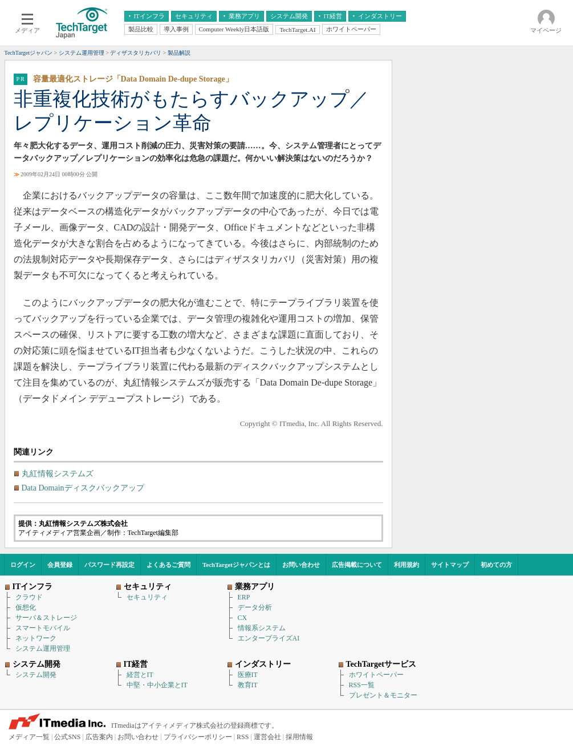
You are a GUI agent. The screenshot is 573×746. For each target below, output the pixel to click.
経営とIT (140, 675)
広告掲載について (357, 564)
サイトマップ (450, 564)
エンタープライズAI (269, 638)
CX (242, 618)
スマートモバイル (42, 628)
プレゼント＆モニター (383, 695)
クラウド (29, 597)
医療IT (248, 675)
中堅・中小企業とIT (157, 685)
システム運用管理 (42, 648)
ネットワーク (35, 638)
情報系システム (262, 628)
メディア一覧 (29, 737)
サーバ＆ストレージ (46, 618)
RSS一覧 (362, 685)
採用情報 (299, 737)
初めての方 (496, 564)
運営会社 (267, 737)
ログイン (22, 564)
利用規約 (406, 564)
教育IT (248, 685)
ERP (244, 597)
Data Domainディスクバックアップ (83, 488)
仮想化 (25, 607)
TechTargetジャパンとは (236, 564)
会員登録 (59, 564)
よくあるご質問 (168, 564)
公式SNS (67, 737)
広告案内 (99, 737)
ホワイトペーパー (376, 675)
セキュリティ (147, 597)
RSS (243, 737)
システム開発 (35, 675)
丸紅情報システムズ (58, 473)
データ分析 (255, 607)
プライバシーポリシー (198, 737)
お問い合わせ (301, 564)
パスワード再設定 (109, 564)
